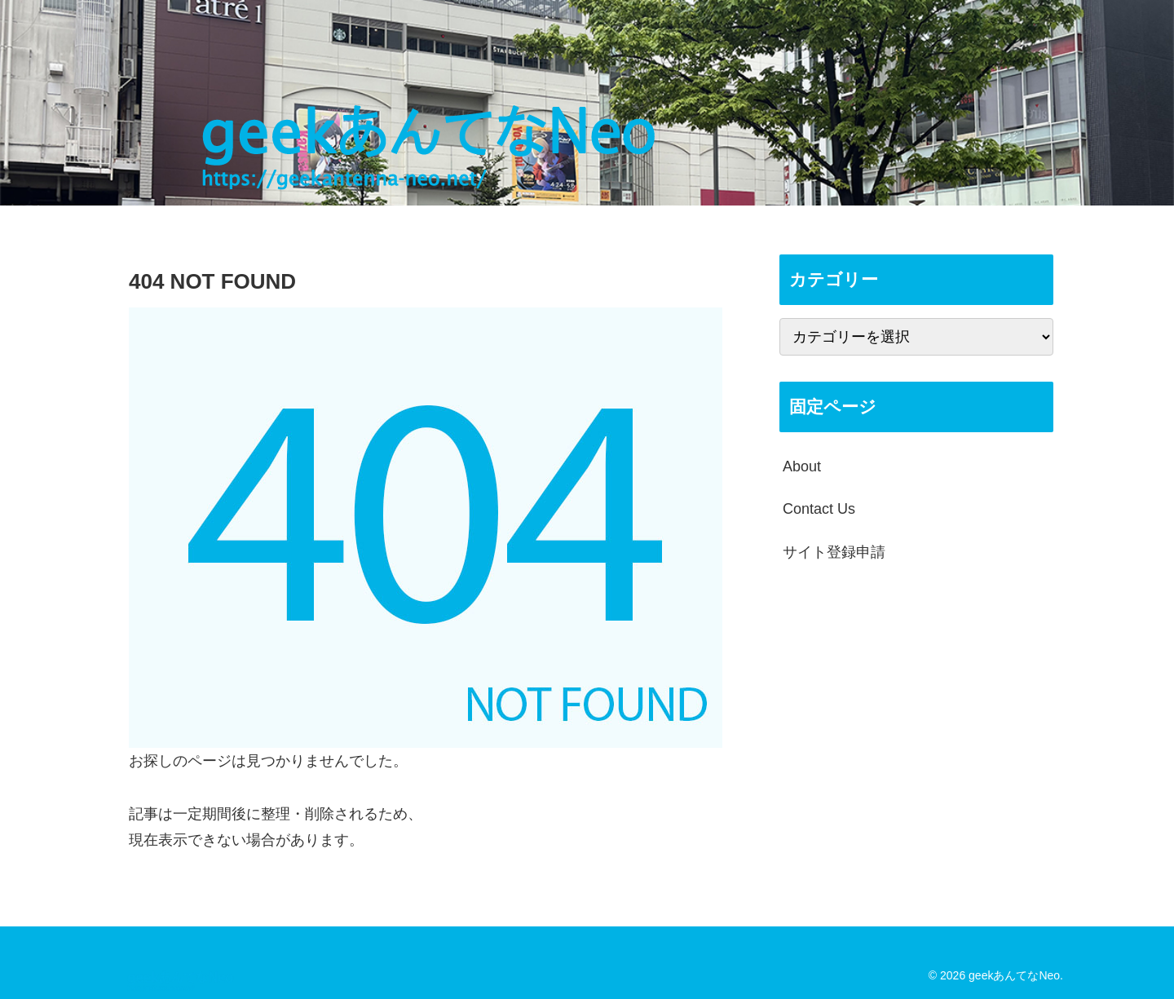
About (802, 466)
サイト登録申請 (834, 552)
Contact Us (819, 509)
